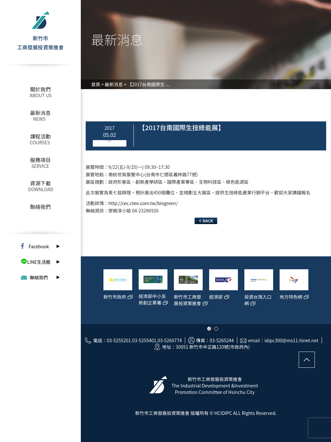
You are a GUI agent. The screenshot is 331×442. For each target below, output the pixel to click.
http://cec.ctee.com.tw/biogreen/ (143, 203)
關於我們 (40, 89)
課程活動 (40, 136)
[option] (117, 293)
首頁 (95, 84)
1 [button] (209, 329)
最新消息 (40, 113)
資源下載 (40, 183)
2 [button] (216, 329)
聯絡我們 (40, 207)
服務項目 (40, 160)
